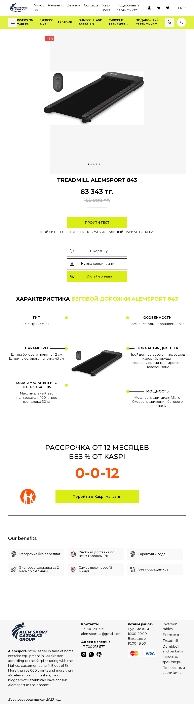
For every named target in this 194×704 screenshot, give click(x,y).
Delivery (73, 5)
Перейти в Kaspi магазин (97, 496)
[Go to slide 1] (88, 164)
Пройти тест (97, 223)
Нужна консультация (93, 264)
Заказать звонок (169, 22)
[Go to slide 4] (96, 164)
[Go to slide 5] (99, 164)
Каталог (13, 22)
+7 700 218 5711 (93, 629)
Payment (55, 5)
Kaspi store (106, 7)
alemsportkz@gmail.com (101, 634)
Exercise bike (46, 22)
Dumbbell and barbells (90, 22)
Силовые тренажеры (118, 22)
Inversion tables (25, 22)
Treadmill (66, 22)
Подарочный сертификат (128, 7)
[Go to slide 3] (93, 164)
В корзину (89, 251)
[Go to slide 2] (91, 164)
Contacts (91, 5)
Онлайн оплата (91, 276)
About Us (39, 7)
